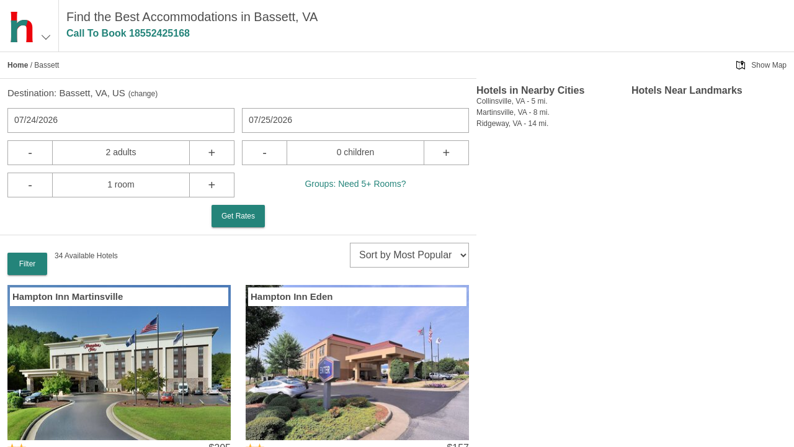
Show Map (769, 65)
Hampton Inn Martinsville (67, 296)
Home (17, 65)
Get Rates (238, 216)
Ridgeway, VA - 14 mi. (512, 123)
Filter (27, 264)
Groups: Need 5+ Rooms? (355, 184)
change (143, 93)
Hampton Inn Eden (292, 296)
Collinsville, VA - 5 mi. (511, 101)
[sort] (409, 255)
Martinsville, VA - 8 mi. (513, 112)
